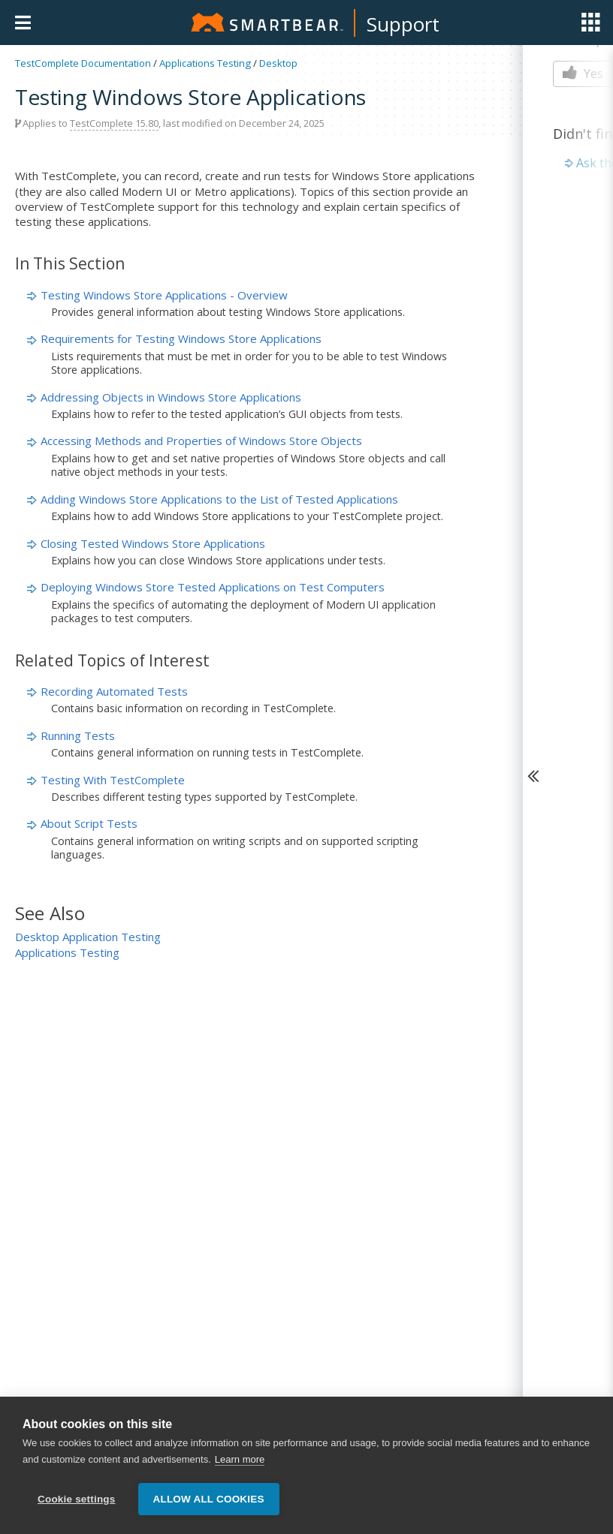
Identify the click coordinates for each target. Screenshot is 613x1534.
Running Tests (78, 735)
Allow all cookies (208, 1499)
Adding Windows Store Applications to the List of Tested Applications (219, 499)
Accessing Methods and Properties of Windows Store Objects (201, 440)
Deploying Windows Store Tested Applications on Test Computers (213, 586)
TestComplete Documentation (83, 63)
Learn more (239, 1459)
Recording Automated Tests (114, 691)
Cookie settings (77, 1499)
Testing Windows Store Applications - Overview (164, 294)
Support (403, 24)
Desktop (278, 63)
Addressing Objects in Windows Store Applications (171, 397)
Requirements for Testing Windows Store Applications (181, 338)
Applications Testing (205, 63)
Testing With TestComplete (113, 779)
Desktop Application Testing (88, 936)
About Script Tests (89, 823)
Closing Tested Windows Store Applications (153, 543)
